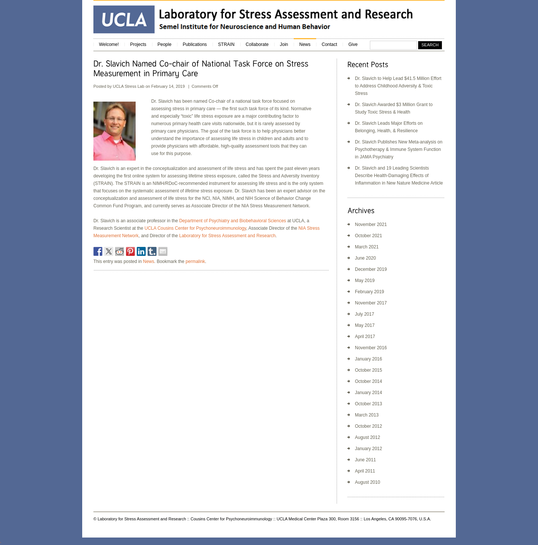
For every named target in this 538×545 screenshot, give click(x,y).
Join (284, 44)
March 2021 (366, 247)
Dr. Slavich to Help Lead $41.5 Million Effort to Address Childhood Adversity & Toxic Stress (398, 86)
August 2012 (367, 437)
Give (353, 44)
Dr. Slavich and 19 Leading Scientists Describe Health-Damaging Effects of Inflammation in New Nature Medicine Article (399, 175)
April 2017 (365, 336)
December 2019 (371, 269)
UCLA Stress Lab (129, 86)
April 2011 (365, 471)
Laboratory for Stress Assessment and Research (227, 235)
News (304, 44)
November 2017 (371, 303)
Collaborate (257, 44)
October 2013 (368, 403)
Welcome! (109, 44)
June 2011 (365, 459)
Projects (138, 44)
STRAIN (226, 44)
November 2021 (371, 224)
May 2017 (365, 325)
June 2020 (365, 258)
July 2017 (364, 314)
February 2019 (369, 291)
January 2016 (368, 359)
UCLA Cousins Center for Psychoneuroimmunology (195, 228)
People (164, 44)
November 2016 (371, 347)
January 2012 (368, 448)
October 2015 (368, 370)
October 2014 (368, 381)
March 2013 (366, 415)
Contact (329, 44)
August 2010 (367, 482)
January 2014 (368, 392)
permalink (195, 261)
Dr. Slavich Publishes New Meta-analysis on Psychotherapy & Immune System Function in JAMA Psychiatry (398, 149)
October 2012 (368, 426)
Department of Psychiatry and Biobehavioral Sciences (232, 220)
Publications (195, 44)
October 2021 (368, 235)
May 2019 (365, 280)
